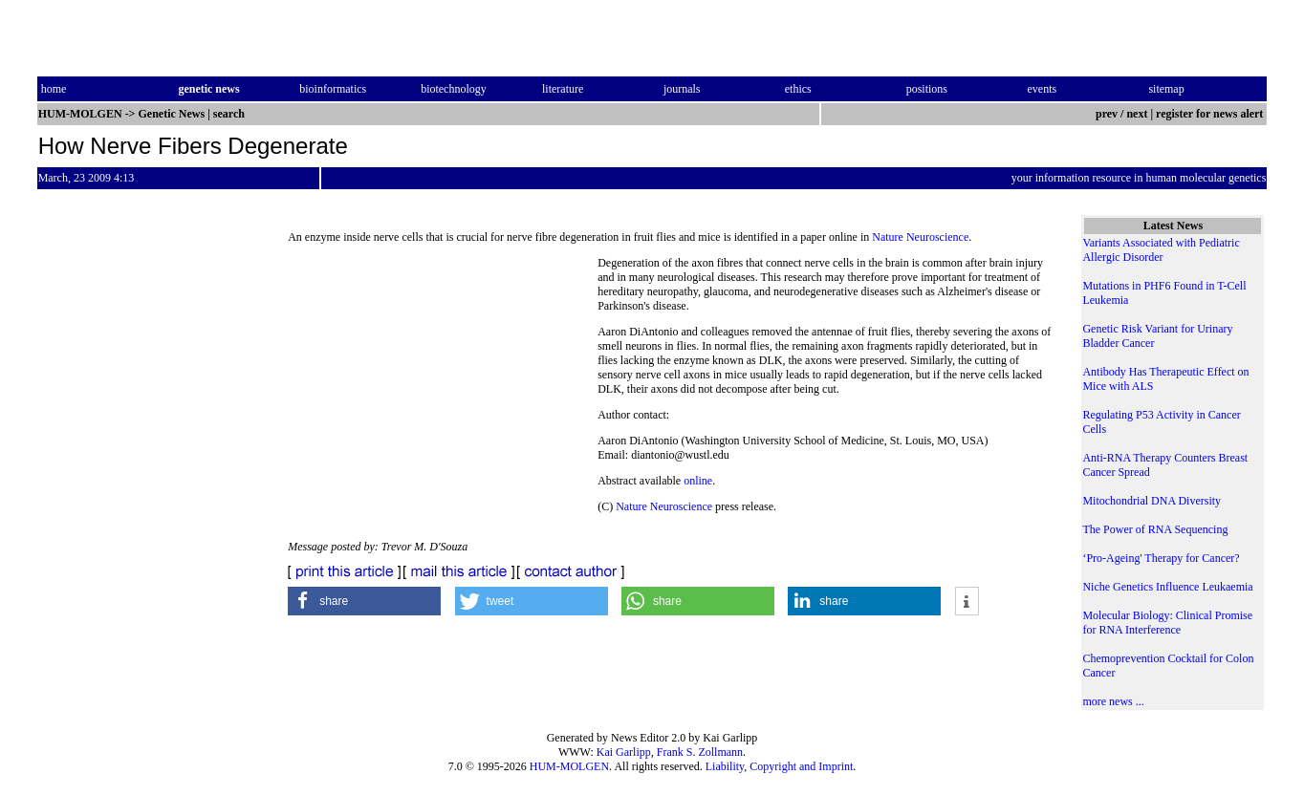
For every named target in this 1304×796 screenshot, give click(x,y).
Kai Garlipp (624, 752)
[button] (364, 601)
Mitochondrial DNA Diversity (1151, 500)
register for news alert (1211, 113)
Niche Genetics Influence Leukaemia (1167, 586)
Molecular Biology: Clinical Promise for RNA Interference (1167, 622)
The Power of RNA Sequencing (1155, 529)
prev (1107, 113)
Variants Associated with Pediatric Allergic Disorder (1160, 250)
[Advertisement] (442, 387)
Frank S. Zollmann (700, 752)
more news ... (1112, 701)
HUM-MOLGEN (569, 766)
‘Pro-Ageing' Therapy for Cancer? (1160, 558)
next (1136, 113)
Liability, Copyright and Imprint (780, 766)
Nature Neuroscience (920, 237)
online (698, 480)
